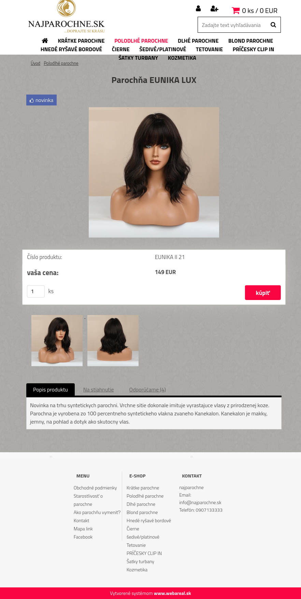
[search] (273, 24)
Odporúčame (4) (147, 389)
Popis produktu (50, 389)
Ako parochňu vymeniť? (97, 512)
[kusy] (36, 291)
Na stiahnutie (98, 389)
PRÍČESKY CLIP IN (144, 553)
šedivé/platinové (143, 536)
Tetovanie (136, 544)
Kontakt (81, 520)
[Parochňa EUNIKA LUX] (154, 110)
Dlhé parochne (141, 504)
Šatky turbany (140, 561)
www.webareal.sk (172, 593)
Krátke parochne (143, 487)
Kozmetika (137, 569)
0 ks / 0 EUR (259, 10)
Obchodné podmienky (95, 487)
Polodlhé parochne (61, 63)
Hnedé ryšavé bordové (149, 520)
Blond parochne (142, 512)
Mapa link (83, 528)
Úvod (35, 63)
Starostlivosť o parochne (88, 500)
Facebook (83, 536)
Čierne (133, 528)
